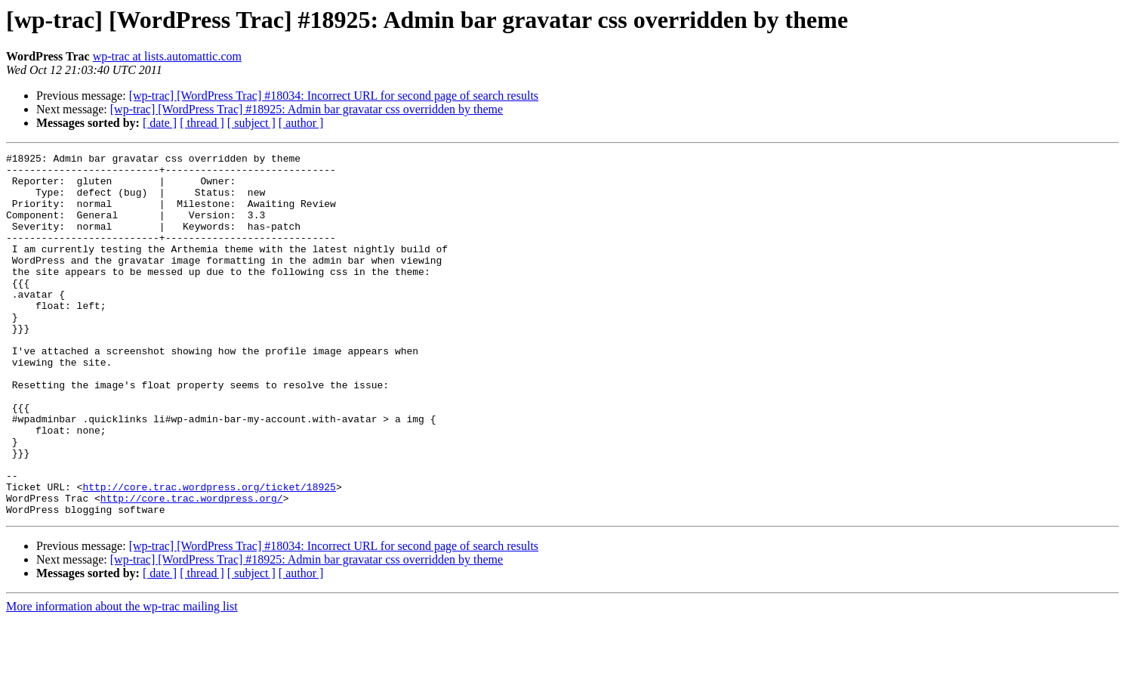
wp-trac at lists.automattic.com (167, 56)
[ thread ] (202, 122)
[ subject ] (251, 122)
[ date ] (160, 122)
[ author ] (301, 122)
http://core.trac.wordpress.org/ (191, 568)
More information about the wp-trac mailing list (122, 678)
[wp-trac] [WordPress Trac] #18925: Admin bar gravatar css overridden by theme (306, 109)
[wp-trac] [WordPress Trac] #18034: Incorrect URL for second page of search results (333, 95)
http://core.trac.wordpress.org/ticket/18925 (208, 554)
